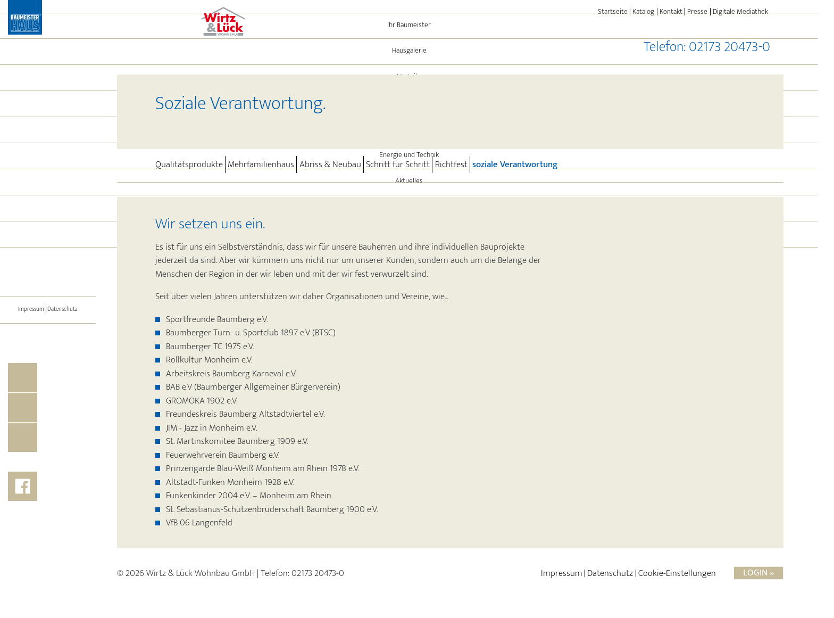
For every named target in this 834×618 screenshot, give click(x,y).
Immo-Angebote (48, 269)
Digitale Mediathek (740, 11)
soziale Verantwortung (514, 164)
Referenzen (48, 165)
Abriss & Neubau (330, 164)
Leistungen (61, 191)
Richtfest (451, 164)
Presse (697, 11)
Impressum (27, 371)
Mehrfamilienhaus (261, 164)
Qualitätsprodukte (189, 164)
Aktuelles (48, 243)
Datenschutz (66, 371)
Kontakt (671, 11)
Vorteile (48, 138)
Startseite (613, 11)
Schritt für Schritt (398, 164)
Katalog (643, 11)
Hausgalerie (48, 112)
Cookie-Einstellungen (677, 578)
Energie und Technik (48, 217)
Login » (758, 578)
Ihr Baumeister (48, 87)
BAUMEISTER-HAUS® (48, 295)
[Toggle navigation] (47, 325)
